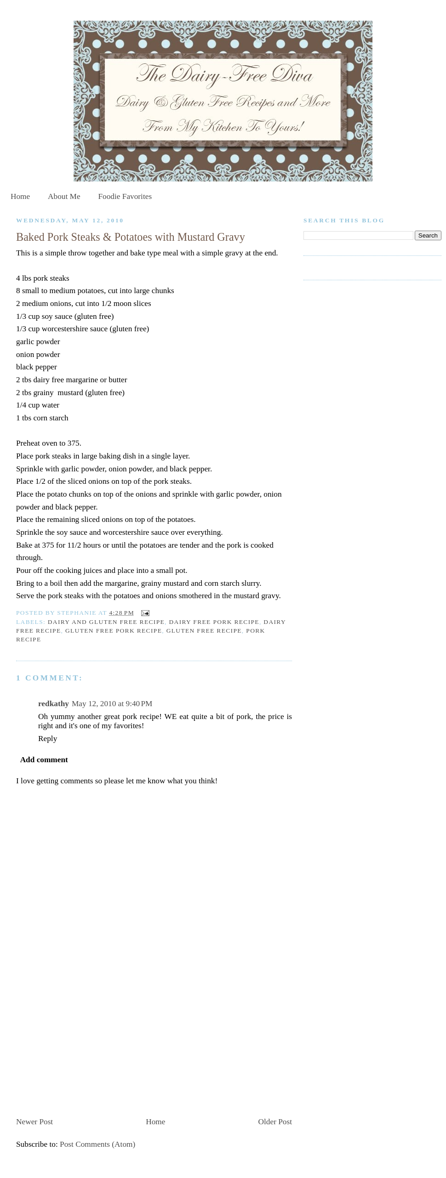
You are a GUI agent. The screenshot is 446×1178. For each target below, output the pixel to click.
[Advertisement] (85, 1049)
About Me (64, 196)
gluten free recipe (204, 630)
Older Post (275, 1121)
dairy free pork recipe (214, 621)
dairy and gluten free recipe (106, 621)
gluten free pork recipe (113, 630)
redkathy (53, 703)
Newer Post (34, 1121)
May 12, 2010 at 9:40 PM (112, 703)
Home (20, 196)
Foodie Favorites (125, 196)
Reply (47, 738)
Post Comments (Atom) (97, 1144)
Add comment (44, 759)
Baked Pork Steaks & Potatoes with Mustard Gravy (130, 237)
